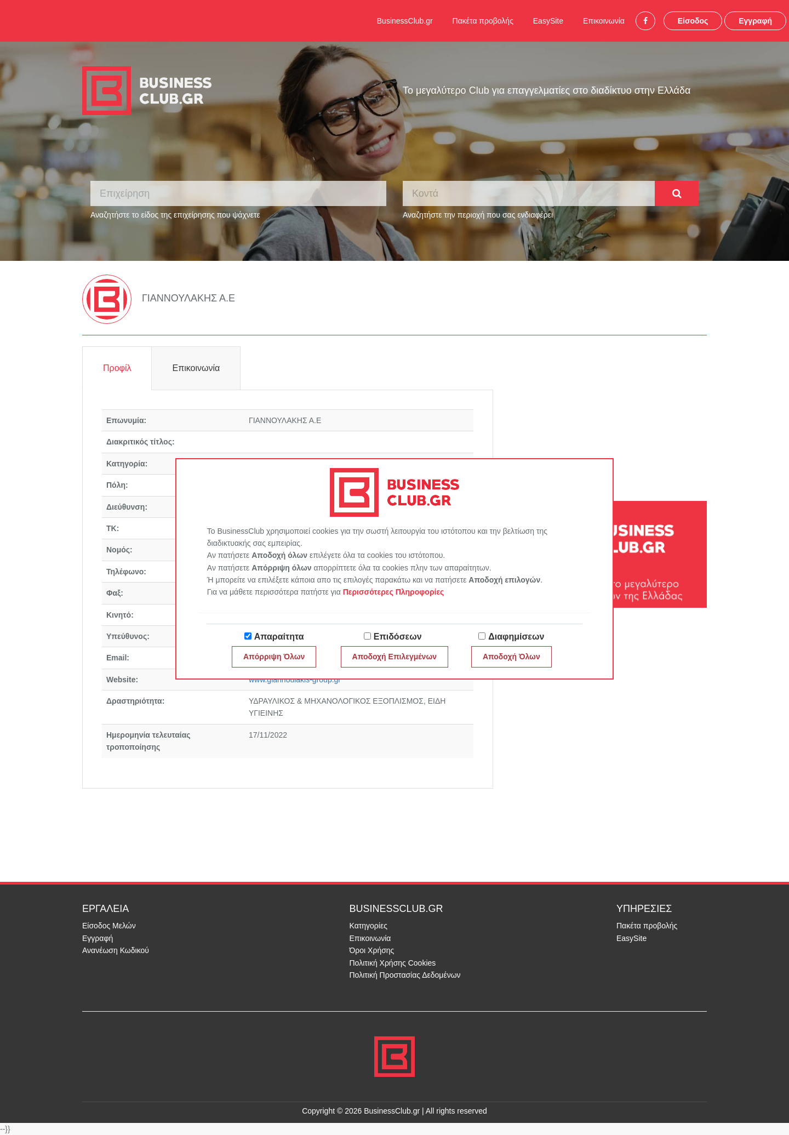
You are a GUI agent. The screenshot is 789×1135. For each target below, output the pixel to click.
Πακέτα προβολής (483, 20)
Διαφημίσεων (516, 636)
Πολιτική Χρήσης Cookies (393, 963)
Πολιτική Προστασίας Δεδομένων (405, 975)
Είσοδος (693, 20)
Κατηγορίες (368, 925)
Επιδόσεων (398, 636)
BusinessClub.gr (405, 20)
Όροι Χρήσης (372, 950)
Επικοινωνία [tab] (196, 368)
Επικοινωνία (604, 20)
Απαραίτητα (279, 636)
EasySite (548, 20)
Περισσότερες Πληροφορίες (393, 592)
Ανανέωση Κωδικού (115, 950)
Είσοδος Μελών (109, 925)
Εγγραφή (755, 20)
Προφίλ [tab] (117, 368)
